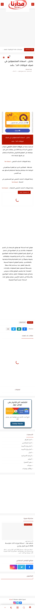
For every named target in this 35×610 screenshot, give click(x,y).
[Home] (30, 607)
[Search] (24, 608)
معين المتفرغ (28, 462)
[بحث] (2, 4)
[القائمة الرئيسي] (32, 4)
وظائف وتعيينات (27, 468)
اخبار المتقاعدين (27, 443)
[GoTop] (5, 608)
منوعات (29, 465)
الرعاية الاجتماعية (26, 455)
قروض (30, 459)
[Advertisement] (17, 27)
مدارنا (10, 599)
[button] (24, 329)
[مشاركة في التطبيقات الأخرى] (8, 329)
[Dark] (11, 608)
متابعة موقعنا (17, 424)
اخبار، (30, 452)
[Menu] (17, 608)
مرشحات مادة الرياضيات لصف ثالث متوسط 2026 (12, 49)
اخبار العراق (29, 57)
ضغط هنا (7, 161)
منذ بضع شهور (28, 541)
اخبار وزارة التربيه (26, 449)
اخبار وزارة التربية (26, 446)
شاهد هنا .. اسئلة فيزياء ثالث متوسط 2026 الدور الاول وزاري (19, 545)
